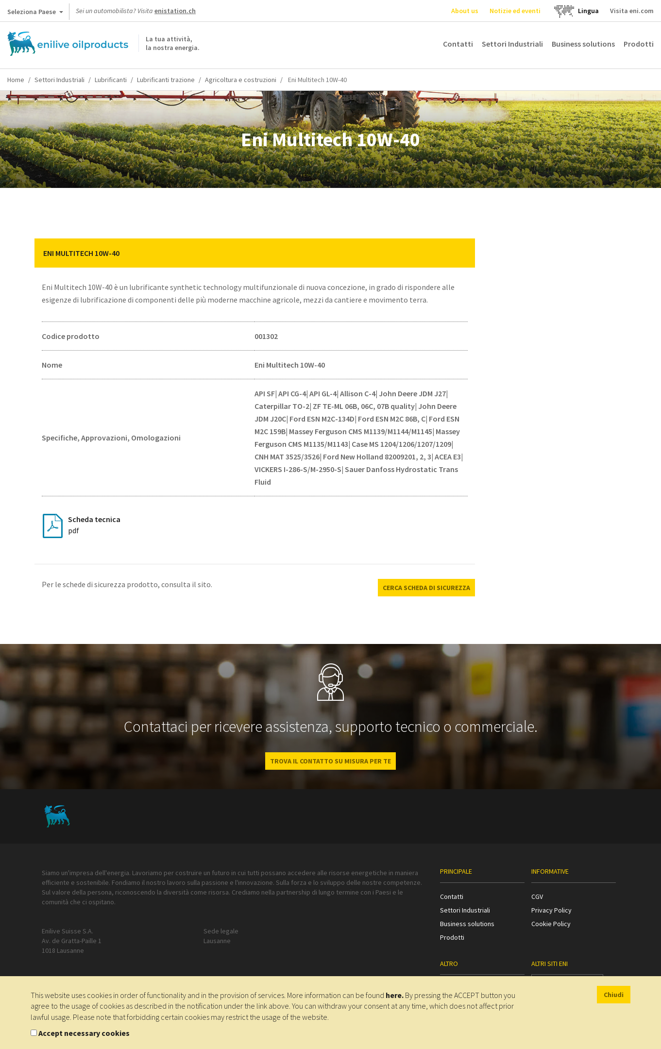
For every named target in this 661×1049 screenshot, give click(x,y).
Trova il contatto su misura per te (330, 761)
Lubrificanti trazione (166, 79)
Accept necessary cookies (84, 1033)
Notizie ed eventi (515, 10)
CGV (537, 896)
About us (464, 10)
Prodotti (639, 44)
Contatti (458, 44)
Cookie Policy (551, 923)
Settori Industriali (512, 44)
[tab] (254, 253)
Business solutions (583, 44)
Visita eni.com (632, 10)
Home (15, 79)
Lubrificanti (111, 79)
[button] (460, 253)
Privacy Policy (551, 910)
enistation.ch (175, 10)
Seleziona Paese (35, 13)
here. (395, 995)
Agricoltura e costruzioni (240, 79)
